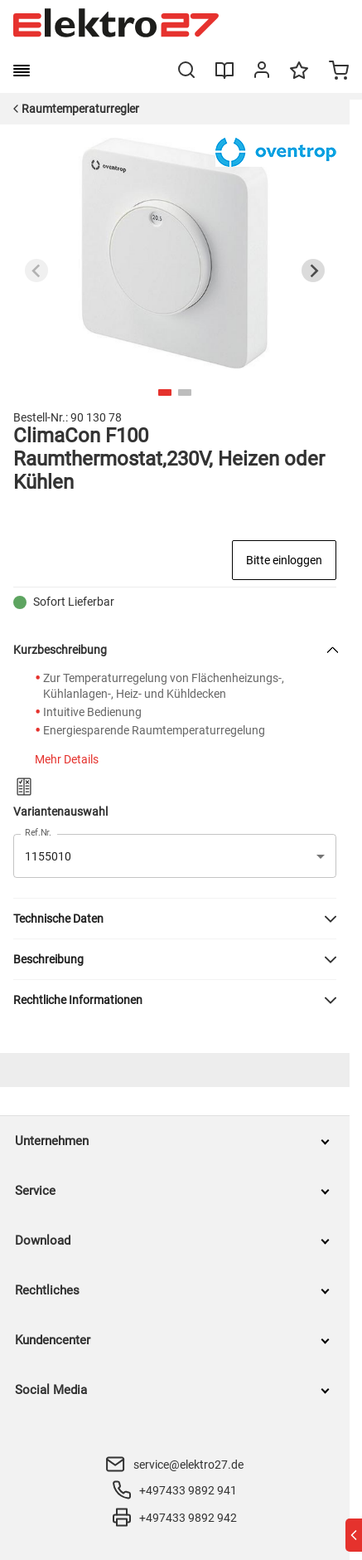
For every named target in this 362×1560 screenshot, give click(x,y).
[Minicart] (339, 72)
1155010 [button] (48, 856)
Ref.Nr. (38, 833)
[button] (174, 918)
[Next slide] (313, 270)
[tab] (164, 392)
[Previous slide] (36, 270)
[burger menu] (21, 70)
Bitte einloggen (284, 560)
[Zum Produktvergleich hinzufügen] (24, 786)
